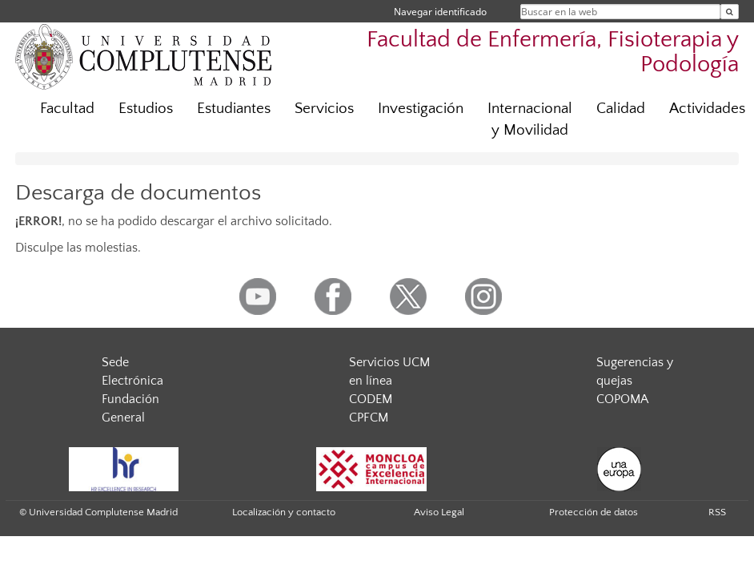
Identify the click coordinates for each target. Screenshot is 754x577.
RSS (717, 512)
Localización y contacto (283, 512)
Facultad (67, 108)
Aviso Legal (439, 512)
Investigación (420, 108)
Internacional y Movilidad (529, 119)
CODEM (370, 399)
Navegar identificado (440, 11)
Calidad (620, 108)
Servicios (324, 108)
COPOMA (622, 399)
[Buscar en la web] (729, 11)
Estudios (145, 108)
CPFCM (368, 417)
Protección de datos (593, 512)
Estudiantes (234, 108)
